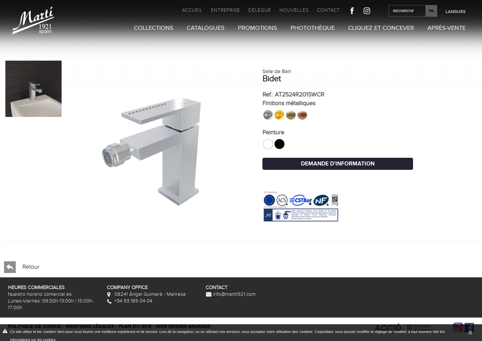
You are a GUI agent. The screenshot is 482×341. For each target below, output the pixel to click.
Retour (21, 267)
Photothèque (313, 28)
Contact (328, 10)
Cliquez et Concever (381, 28)
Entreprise (225, 10)
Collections (153, 28)
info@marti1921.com (231, 294)
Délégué (259, 10)
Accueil (192, 10)
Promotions (257, 28)
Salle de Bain (276, 71)
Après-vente (446, 28)
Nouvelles (294, 10)
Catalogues (206, 28)
